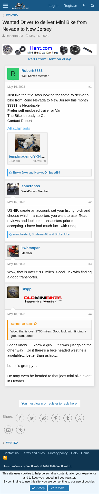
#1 (90, 86)
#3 (90, 264)
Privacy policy (58, 453)
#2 (90, 202)
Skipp (26, 289)
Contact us (11, 453)
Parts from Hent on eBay (49, 59)
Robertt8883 (14, 36)
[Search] (92, 5)
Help (74, 453)
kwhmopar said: (21, 324)
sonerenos (30, 186)
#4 (90, 314)
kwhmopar (30, 248)
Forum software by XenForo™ (37, 466)
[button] (5, 6)
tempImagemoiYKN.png (28, 156)
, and (41, 234)
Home (85, 453)
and (36, 172)
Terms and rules (33, 453)
